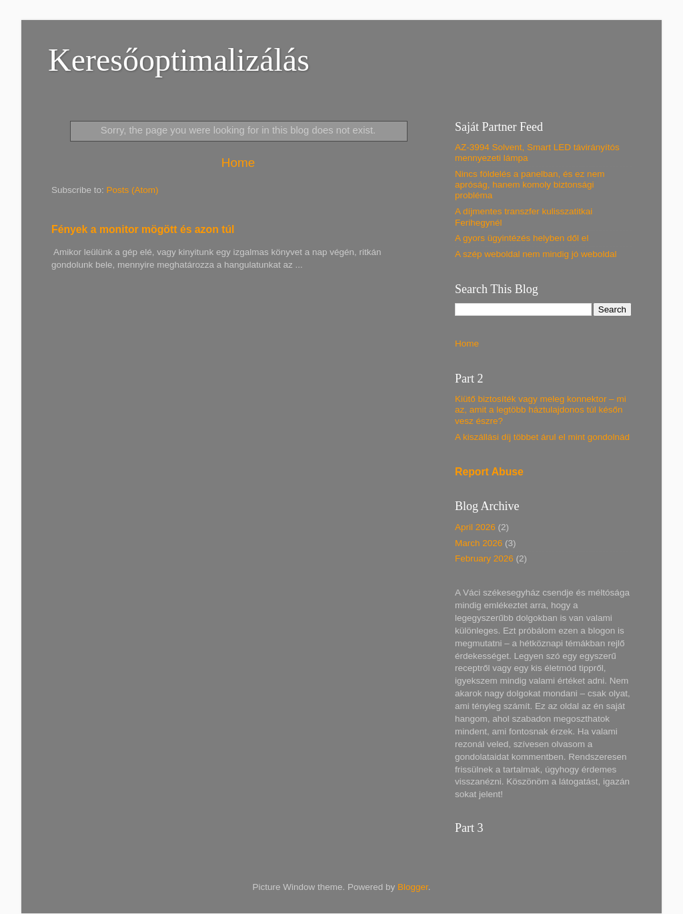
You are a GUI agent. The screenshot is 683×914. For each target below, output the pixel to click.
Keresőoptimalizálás (178, 59)
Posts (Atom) (133, 190)
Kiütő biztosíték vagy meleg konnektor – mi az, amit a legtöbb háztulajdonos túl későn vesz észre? (540, 409)
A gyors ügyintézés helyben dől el (521, 238)
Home (238, 163)
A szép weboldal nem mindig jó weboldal (535, 254)
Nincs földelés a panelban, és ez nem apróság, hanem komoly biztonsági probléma (529, 184)
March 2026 (478, 543)
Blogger (413, 887)
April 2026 (475, 527)
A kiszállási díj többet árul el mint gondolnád (542, 437)
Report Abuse (489, 471)
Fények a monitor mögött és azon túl (142, 229)
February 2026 (484, 558)
